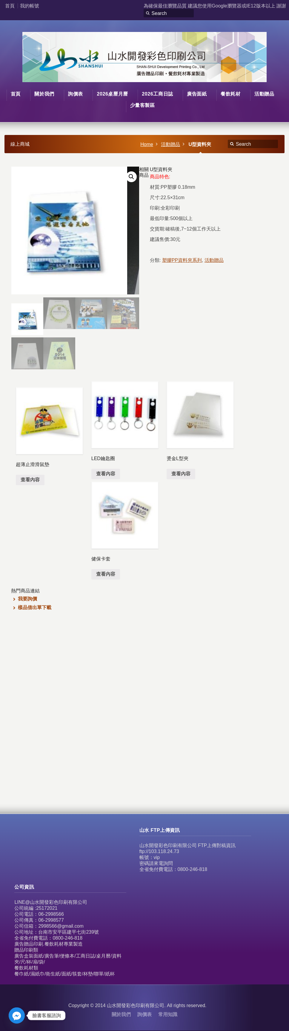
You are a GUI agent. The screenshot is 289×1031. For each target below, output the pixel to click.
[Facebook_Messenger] (17, 1015)
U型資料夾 (199, 144)
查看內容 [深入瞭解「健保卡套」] (105, 574)
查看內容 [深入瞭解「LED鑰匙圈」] (105, 473)
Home (146, 144)
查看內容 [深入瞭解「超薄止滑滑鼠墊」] (30, 479)
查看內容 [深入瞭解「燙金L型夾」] (180, 473)
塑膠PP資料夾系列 (182, 260)
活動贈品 (170, 144)
